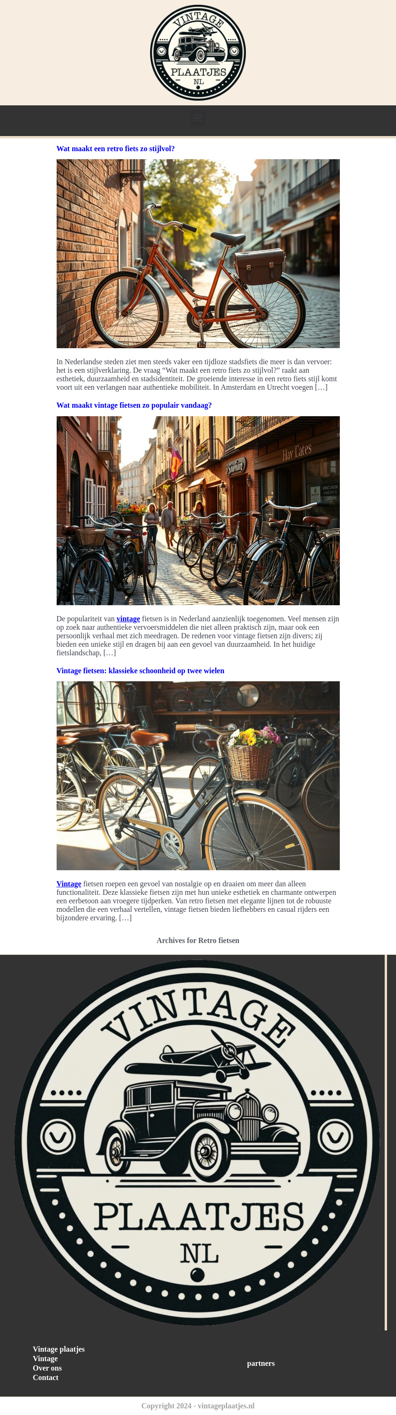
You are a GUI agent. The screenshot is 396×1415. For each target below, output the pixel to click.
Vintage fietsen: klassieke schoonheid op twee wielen (141, 671)
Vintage (69, 884)
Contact (46, 1377)
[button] (198, 118)
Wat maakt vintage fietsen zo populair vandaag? (134, 405)
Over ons (47, 1368)
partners (261, 1363)
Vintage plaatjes (59, 1349)
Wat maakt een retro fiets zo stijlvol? (116, 149)
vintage (128, 619)
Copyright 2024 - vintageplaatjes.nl (198, 1406)
